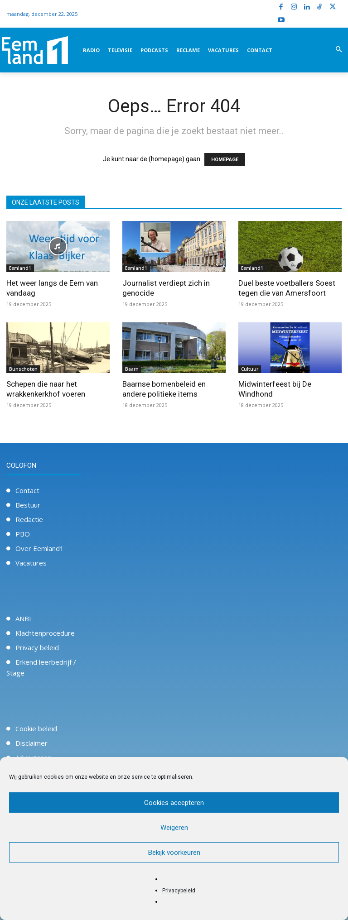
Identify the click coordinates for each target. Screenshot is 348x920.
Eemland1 (20, 268)
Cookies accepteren (174, 803)
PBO (22, 533)
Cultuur (249, 369)
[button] (338, 50)
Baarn (132, 369)
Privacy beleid (37, 647)
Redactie (29, 519)
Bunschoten (23, 369)
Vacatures (31, 562)
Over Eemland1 (39, 548)
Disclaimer (31, 743)
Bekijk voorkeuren (174, 852)
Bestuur (27, 504)
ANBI (23, 618)
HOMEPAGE (224, 160)
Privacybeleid (178, 890)
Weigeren (174, 828)
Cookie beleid (36, 728)
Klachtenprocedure (45, 632)
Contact (27, 490)
